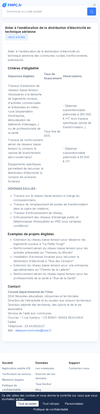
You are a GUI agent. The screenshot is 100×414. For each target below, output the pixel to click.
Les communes (44, 368)
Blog (38, 389)
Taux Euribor (43, 383)
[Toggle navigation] (94, 4)
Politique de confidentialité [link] (50, 409)
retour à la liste (16, 37)
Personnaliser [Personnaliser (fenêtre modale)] (74, 403)
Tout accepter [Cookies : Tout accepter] (27, 403)
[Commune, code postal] (44, 11)
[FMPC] (12, 4)
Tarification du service (16, 373)
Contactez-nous (79, 368)
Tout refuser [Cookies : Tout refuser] (50, 403)
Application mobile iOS (16, 368)
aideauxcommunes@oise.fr (33, 330)
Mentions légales (13, 379)
